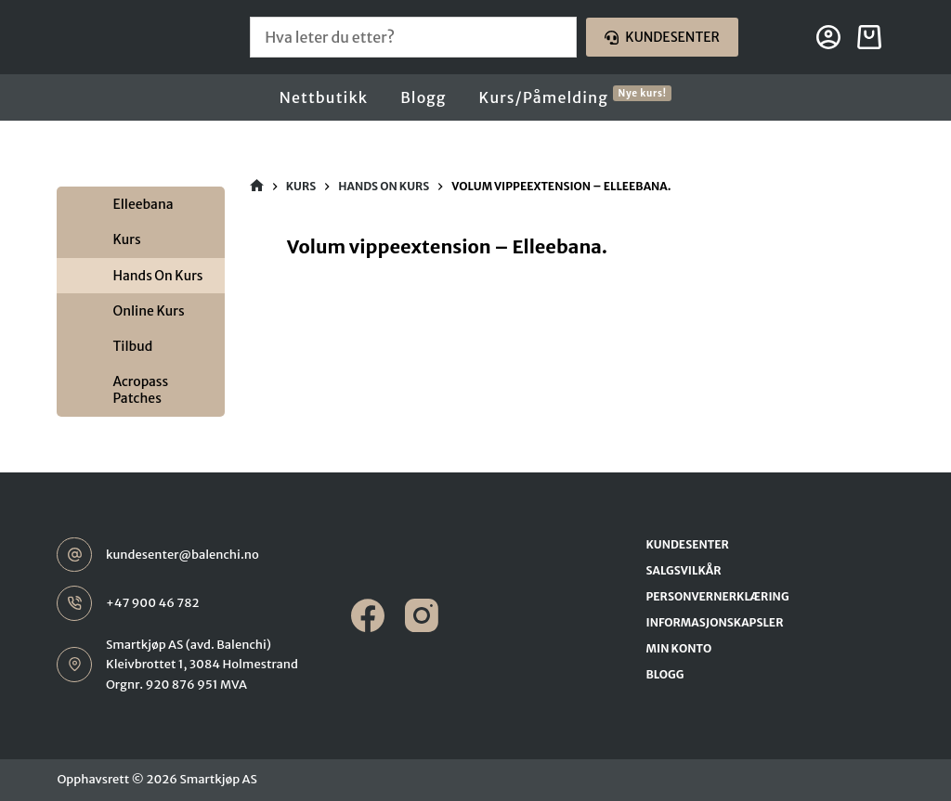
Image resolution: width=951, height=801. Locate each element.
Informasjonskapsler (715, 622)
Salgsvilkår (684, 570)
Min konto (679, 648)
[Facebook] (367, 615)
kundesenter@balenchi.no (182, 554)
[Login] (828, 37)
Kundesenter (662, 37)
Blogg (423, 97)
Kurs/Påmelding (575, 96)
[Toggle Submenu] (75, 204)
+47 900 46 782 (153, 603)
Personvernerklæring (717, 596)
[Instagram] (421, 615)
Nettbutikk (324, 97)
